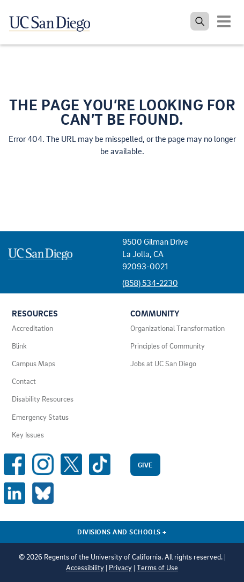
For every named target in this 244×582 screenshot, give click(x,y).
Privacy (120, 567)
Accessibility (85, 567)
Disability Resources (42, 399)
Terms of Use (157, 567)
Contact (24, 381)
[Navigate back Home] (53, 21)
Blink (19, 346)
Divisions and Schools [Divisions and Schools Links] (122, 531)
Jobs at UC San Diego (163, 363)
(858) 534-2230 (150, 282)
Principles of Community (167, 346)
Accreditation (32, 328)
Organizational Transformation (177, 328)
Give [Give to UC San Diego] (145, 464)
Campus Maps (33, 363)
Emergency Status (40, 417)
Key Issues (28, 434)
